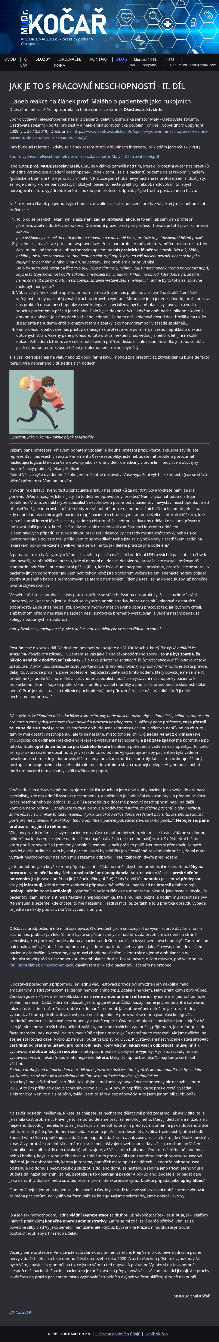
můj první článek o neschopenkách (41, 965)
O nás (23, 62)
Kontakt (99, 59)
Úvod (10, 59)
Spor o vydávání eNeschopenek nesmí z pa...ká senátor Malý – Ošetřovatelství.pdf (84, 156)
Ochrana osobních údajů (118, 1333)
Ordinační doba (67, 62)
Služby (43, 59)
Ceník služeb (156, 1333)
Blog (121, 59)
